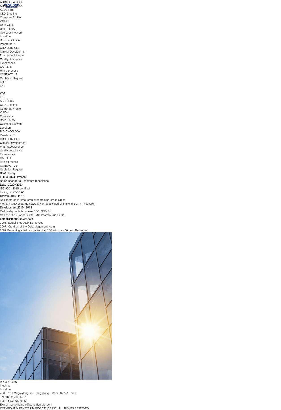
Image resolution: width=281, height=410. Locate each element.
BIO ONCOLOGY (10, 40)
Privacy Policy (8, 381)
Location (5, 36)
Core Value (7, 25)
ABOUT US (7, 9)
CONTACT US (8, 74)
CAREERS (6, 66)
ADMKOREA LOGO (11, 2)
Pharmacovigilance (12, 55)
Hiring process (9, 70)
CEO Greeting (8, 13)
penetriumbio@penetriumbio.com (31, 404)
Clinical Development (13, 51)
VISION (4, 21)
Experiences (7, 63)
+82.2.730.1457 (16, 397)
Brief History (7, 28)
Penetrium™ (7, 44)
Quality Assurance (11, 59)
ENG (3, 85)
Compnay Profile (10, 17)
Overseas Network (11, 32)
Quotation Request (11, 78)
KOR (3, 82)
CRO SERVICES (9, 47)
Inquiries (5, 385)
